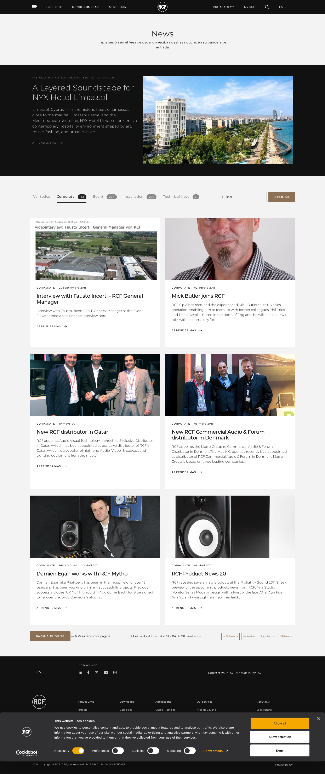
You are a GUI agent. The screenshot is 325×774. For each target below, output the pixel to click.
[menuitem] (85, 7)
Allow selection (279, 749)
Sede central (264, 708)
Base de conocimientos (211, 719)
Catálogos (126, 708)
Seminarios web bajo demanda (216, 724)
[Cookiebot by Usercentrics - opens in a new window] (27, 766)
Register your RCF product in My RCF (235, 672)
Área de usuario (206, 708)
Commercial (84, 724)
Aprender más (44, 142)
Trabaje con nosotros (270, 719)
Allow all (280, 736)
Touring (81, 713)
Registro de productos (211, 713)
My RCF (249, 6)
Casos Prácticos (165, 708)
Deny (280, 763)
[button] (50, 635)
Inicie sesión (109, 42)
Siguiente (267, 635)
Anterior (249, 635)
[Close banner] (318, 731)
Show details (213, 763)
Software (125, 713)
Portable (81, 708)
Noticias (262, 724)
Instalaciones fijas (87, 719)
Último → (286, 635)
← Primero (230, 635)
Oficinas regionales (268, 713)
